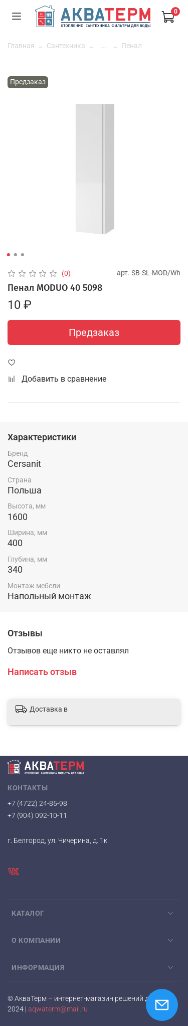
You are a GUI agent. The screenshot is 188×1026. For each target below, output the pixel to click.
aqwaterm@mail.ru (58, 1009)
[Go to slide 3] (22, 254)
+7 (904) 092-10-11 (37, 815)
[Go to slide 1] (8, 254)
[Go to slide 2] (15, 254)
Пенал (131, 46)
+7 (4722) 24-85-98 (37, 803)
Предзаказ (94, 332)
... (103, 46)
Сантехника (66, 46)
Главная (21, 46)
